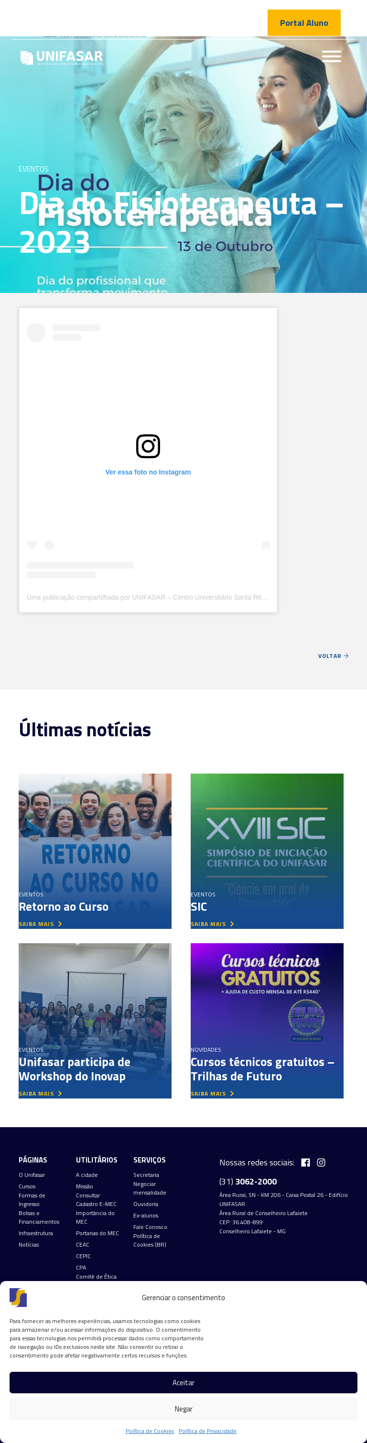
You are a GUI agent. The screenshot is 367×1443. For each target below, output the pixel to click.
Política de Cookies (150, 1430)
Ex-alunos (145, 1215)
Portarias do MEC (97, 1233)
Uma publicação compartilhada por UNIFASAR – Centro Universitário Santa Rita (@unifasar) (164, 597)
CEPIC (83, 1256)
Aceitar (183, 1382)
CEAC (82, 1244)
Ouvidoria (145, 1204)
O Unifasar (32, 1175)
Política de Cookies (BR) (149, 1240)
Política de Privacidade (208, 1430)
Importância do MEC (95, 1217)
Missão (84, 1186)
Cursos (27, 1186)
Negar (184, 1408)
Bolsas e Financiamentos (39, 1217)
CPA (81, 1267)
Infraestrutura (36, 1233)
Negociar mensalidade (149, 1188)
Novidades (206, 1049)
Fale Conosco (150, 1227)
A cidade (87, 1175)
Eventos (34, 168)
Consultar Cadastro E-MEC (96, 1199)
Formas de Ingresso (32, 1199)
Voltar (333, 655)
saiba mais (40, 923)
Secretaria (146, 1175)
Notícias (29, 1244)
